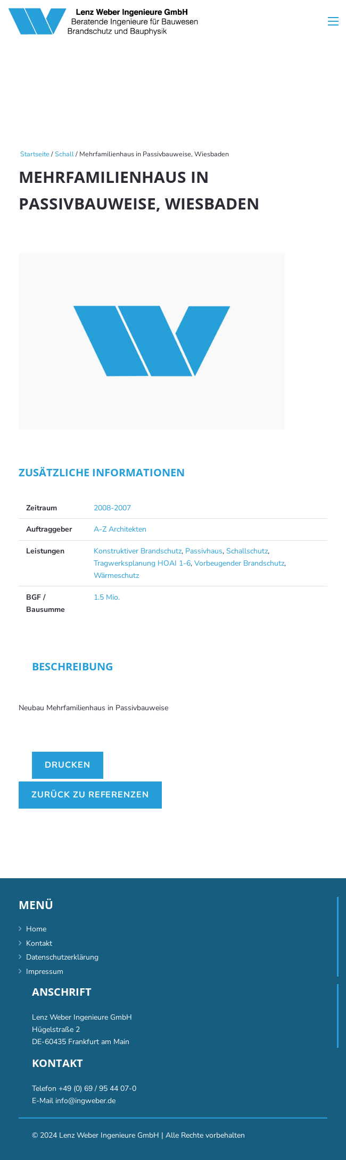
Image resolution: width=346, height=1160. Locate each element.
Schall (64, 153)
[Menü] (333, 21)
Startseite (35, 153)
